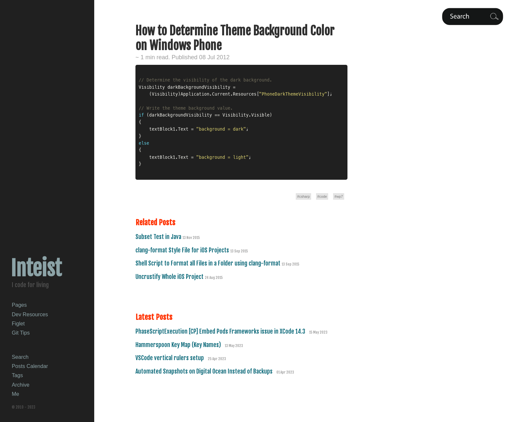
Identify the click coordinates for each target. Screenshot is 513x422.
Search (20, 357)
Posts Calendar (30, 366)
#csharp (303, 196)
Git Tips (21, 333)
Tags (17, 375)
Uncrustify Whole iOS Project (170, 276)
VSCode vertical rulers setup (170, 357)
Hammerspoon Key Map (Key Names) (178, 344)
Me (15, 394)
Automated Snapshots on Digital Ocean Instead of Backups (204, 371)
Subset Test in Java (159, 236)
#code (322, 196)
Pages (19, 305)
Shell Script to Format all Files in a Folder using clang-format (208, 263)
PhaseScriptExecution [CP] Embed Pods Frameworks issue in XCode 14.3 (221, 331)
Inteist (36, 268)
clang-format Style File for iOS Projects (182, 250)
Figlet (18, 323)
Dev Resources (30, 314)
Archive (20, 385)
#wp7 (338, 196)
